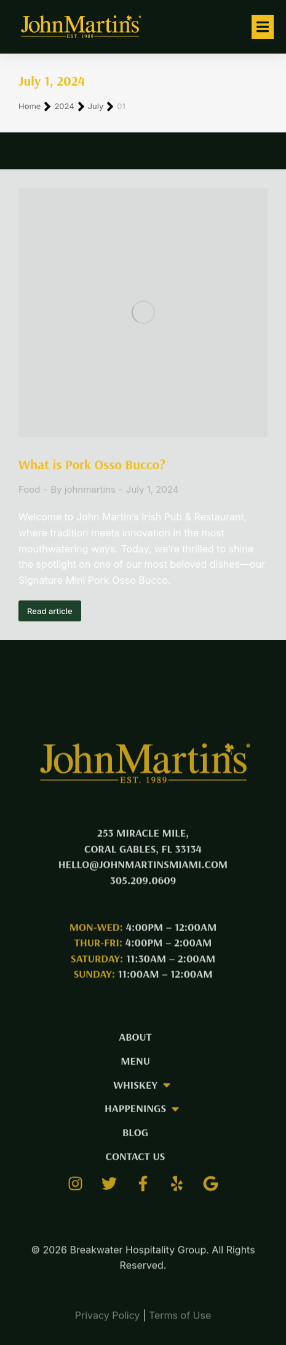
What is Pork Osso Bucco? (91, 464)
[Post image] (143, 312)
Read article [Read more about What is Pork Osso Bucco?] (50, 611)
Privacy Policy (107, 1322)
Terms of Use (180, 1322)
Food (29, 489)
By (83, 489)
